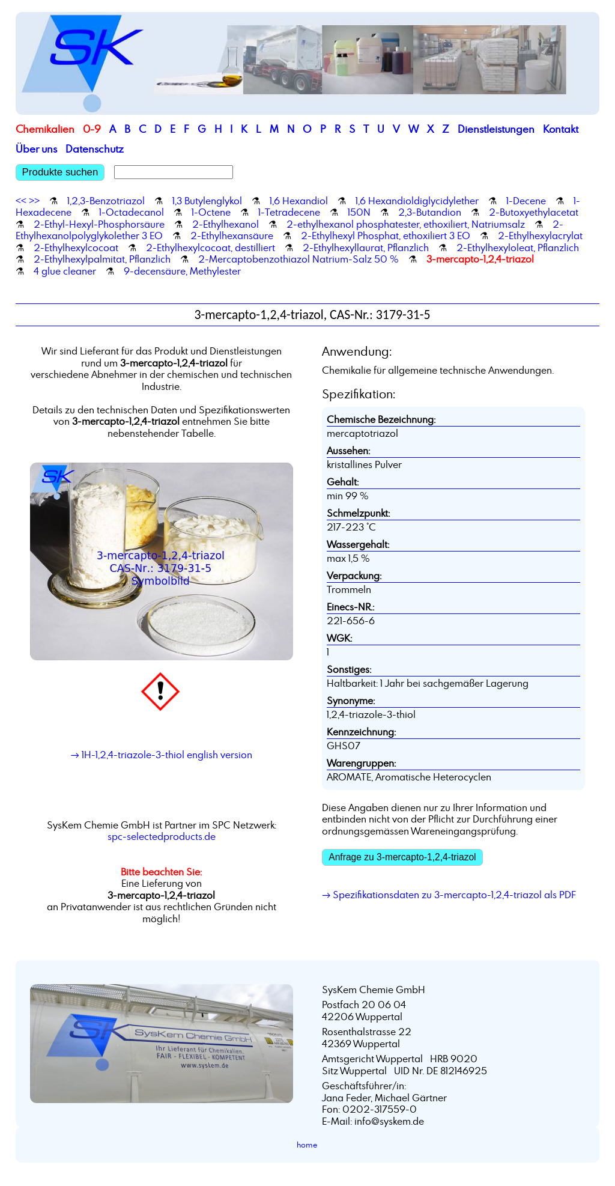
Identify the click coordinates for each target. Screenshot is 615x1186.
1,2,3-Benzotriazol (106, 201)
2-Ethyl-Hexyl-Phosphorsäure (99, 224)
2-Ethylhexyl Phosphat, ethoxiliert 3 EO (385, 236)
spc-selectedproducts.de (162, 836)
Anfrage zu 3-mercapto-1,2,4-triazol (402, 857)
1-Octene (211, 212)
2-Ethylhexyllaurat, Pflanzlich (366, 248)
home (307, 1144)
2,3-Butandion (429, 212)
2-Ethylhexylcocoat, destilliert (210, 248)
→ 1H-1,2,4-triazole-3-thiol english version (161, 755)
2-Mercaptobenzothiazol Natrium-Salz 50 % (298, 259)
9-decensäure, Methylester (182, 271)
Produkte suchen (60, 172)
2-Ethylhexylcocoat (76, 248)
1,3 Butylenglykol (207, 201)
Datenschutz (94, 149)
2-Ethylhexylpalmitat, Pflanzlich (102, 259)
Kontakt (560, 129)
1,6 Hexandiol (299, 201)
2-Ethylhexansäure (231, 236)
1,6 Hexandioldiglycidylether (417, 201)
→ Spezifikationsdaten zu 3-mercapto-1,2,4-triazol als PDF (449, 895)
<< (21, 201)
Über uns (36, 149)
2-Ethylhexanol (225, 224)
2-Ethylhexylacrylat (540, 236)
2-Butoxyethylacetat (533, 212)
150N (359, 212)
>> (34, 201)
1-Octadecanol (131, 212)
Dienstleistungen (496, 129)
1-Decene (526, 201)
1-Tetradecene (289, 212)
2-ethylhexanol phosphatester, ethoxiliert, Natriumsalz (405, 224)
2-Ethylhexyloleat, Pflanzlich (517, 248)
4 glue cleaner (65, 271)
